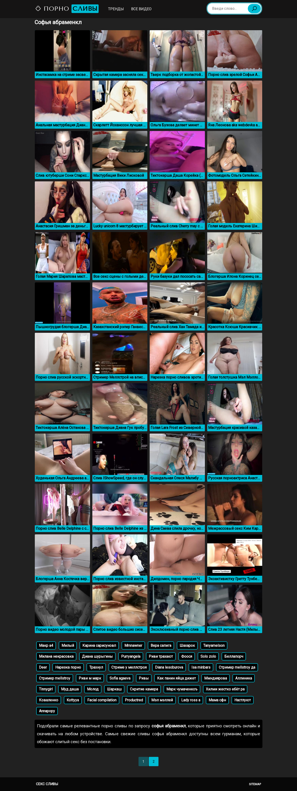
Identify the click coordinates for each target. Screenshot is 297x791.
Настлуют (242, 700)
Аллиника (243, 678)
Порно (67, 8)
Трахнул (96, 667)
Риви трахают (161, 656)
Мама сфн (217, 700)
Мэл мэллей (162, 700)
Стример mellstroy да (237, 667)
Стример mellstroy (54, 678)
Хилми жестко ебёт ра (225, 689)
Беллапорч (233, 656)
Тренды (116, 9)
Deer (43, 667)
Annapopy (47, 711)
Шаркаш (114, 689)
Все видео (141, 9)
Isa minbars (200, 667)
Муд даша (70, 689)
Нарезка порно (68, 667)
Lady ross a (190, 700)
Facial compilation (101, 700)
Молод (93, 689)
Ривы (144, 678)
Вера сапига (161, 645)
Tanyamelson (214, 645)
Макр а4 (46, 645)
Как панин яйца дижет (176, 678)
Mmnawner (133, 645)
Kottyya (73, 700)
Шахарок (187, 645)
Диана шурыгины (97, 656)
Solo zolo (208, 656)
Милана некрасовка (56, 656)
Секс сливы (47, 784)
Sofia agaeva (120, 678)
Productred (134, 700)
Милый (67, 645)
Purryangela (130, 656)
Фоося (186, 656)
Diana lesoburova (169, 667)
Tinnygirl (46, 689)
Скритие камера (144, 689)
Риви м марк (90, 678)
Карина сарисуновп (99, 645)
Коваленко (48, 700)
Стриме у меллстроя (129, 667)
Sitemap (255, 784)
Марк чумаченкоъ (181, 689)
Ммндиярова (215, 678)
